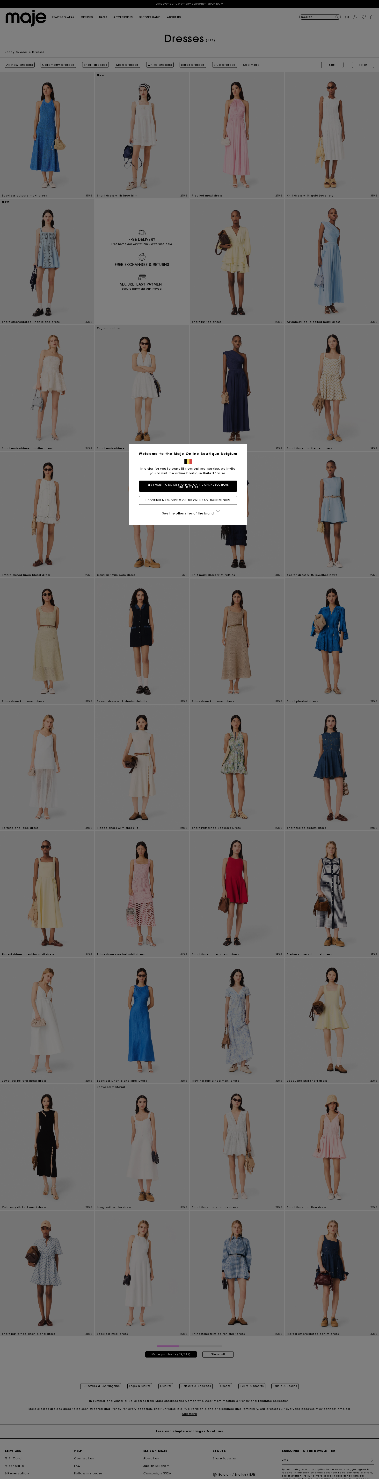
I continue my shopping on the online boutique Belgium (189, 500)
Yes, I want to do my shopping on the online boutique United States (189, 486)
